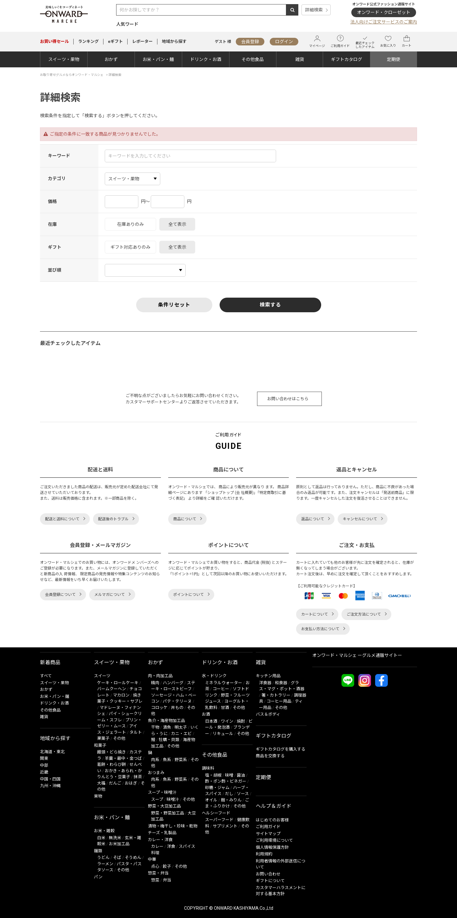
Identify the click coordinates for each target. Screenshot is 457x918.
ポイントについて (188, 594)
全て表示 (177, 224)
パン (98, 876)
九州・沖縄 (50, 785)
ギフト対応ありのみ (130, 247)
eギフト (115, 41)
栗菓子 (103, 738)
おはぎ (131, 783)
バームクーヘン (111, 688)
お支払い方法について (320, 629)
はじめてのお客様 (272, 820)
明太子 (181, 727)
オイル (211, 800)
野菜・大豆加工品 (164, 806)
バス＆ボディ (268, 714)
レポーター (142, 41)
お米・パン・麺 (158, 59)
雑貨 (299, 59)
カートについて (314, 614)
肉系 (155, 759)
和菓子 (100, 745)
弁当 (167, 880)
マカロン (121, 695)
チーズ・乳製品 (162, 832)
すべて (46, 675)
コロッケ (159, 707)
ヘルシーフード (216, 813)
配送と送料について (62, 519)
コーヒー (221, 688)
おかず (111, 59)
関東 (44, 758)
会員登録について (60, 594)
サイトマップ (268, 833)
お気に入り (388, 41)
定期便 (393, 59)
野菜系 (181, 759)
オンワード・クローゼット (383, 12)
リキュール (223, 733)
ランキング (88, 41)
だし (229, 793)
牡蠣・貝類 (169, 739)
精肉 (155, 682)
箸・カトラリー (276, 695)
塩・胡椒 (213, 775)
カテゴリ (57, 178)
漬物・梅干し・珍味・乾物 (172, 826)
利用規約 (264, 854)
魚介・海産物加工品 (166, 720)
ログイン (284, 41)
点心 (155, 866)
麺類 (98, 850)
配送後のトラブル (113, 519)
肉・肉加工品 (160, 675)
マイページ (317, 41)
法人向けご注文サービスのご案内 (383, 21)
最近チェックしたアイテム (364, 41)
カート (406, 41)
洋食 (171, 846)
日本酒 (211, 721)
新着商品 (50, 662)
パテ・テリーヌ (177, 701)
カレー (157, 846)
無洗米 (115, 837)
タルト (135, 732)
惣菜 (155, 880)
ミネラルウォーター (223, 682)
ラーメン (105, 863)
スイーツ (102, 675)
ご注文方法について (364, 614)
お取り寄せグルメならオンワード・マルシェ (71, 75)
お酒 (206, 714)
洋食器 (265, 682)
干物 (155, 727)
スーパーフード (219, 819)
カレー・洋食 (160, 839)
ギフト (54, 247)
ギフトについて (270, 880)
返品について (312, 519)
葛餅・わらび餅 (111, 764)
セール (54, 41)
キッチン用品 (268, 675)
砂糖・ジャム (217, 787)
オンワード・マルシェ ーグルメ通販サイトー (357, 655)
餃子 (167, 866)
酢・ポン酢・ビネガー (225, 781)
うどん (103, 857)
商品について (184, 519)
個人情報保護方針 (272, 847)
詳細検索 (314, 9)
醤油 (241, 775)
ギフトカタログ (346, 59)
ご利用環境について (274, 840)
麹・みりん (231, 800)
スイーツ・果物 (63, 59)
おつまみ (156, 772)
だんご (115, 783)
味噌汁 (173, 799)
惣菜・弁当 (158, 873)
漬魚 (167, 727)
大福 (101, 783)
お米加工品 (119, 843)
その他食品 (253, 59)
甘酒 (225, 707)
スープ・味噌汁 (162, 792)
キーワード (59, 155)
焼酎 (241, 721)
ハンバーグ (173, 682)
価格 (52, 201)
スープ (157, 799)
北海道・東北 (52, 751)
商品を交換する (270, 755)
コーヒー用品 (279, 701)
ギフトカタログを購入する (280, 749)
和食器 (281, 682)
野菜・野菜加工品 (167, 813)
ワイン (227, 721)
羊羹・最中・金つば (123, 758)
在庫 (52, 224)
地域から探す (174, 41)
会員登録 (250, 41)
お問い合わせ (268, 874)
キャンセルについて (360, 519)
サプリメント (225, 826)
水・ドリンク (214, 675)
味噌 (229, 775)
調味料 (208, 768)
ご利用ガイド (340, 41)
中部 (44, 765)
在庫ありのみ (130, 224)
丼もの (177, 707)
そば (117, 857)
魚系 (167, 759)
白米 (101, 837)
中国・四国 (50, 779)
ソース (243, 793)
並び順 (54, 270)
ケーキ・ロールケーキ (117, 682)
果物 (98, 796)
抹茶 (138, 776)
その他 (119, 738)
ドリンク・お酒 (205, 59)
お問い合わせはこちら (287, 398)
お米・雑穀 (104, 830)
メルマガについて (109, 594)
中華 (152, 859)
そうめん (133, 857)
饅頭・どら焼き (111, 752)
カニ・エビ (181, 733)
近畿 (44, 772)
